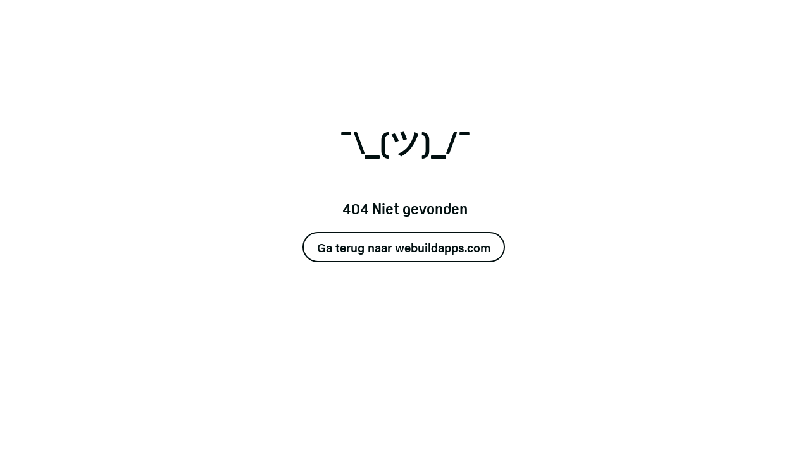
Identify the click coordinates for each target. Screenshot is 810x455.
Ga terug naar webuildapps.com (403, 247)
